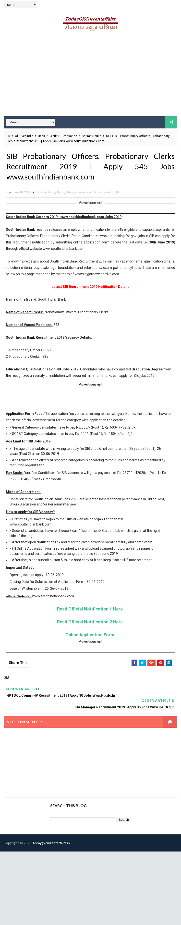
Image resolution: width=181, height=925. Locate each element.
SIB (108, 136)
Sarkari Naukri (91, 136)
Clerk (53, 136)
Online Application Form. (90, 636)
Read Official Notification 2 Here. (90, 623)
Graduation (69, 136)
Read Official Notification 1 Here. (90, 610)
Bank (41, 136)
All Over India (24, 136)
